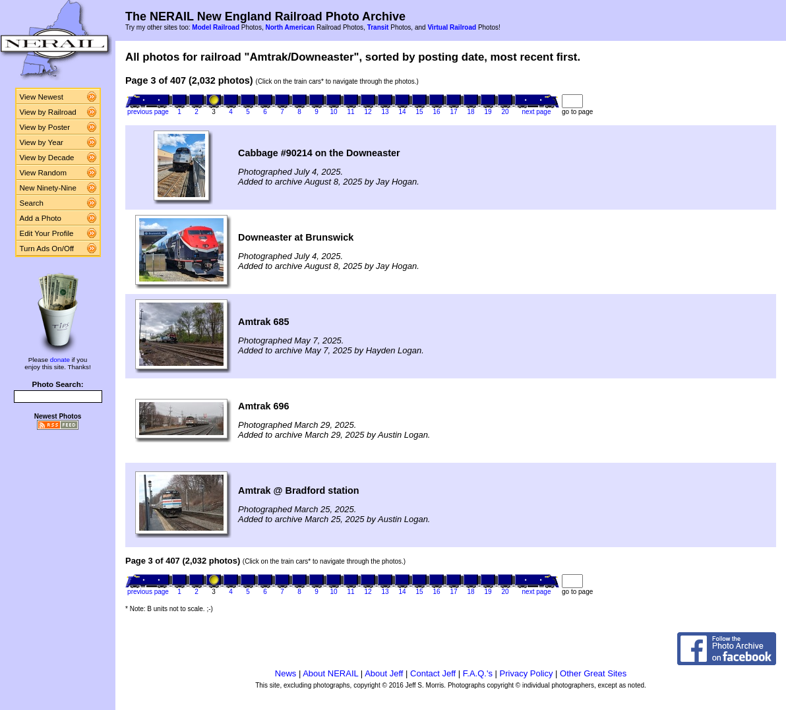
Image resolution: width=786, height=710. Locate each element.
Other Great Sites (593, 673)
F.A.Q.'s (478, 673)
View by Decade (47, 158)
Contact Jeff (433, 673)
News (286, 673)
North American (290, 27)
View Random (43, 173)
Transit (378, 27)
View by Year (41, 142)
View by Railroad (48, 112)
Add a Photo (40, 218)
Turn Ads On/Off (47, 248)
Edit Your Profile (47, 233)
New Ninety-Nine (48, 188)
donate (60, 359)
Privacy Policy (526, 673)
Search (32, 203)
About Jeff (384, 673)
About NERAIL (330, 673)
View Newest (41, 97)
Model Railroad (215, 27)
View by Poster (45, 127)
